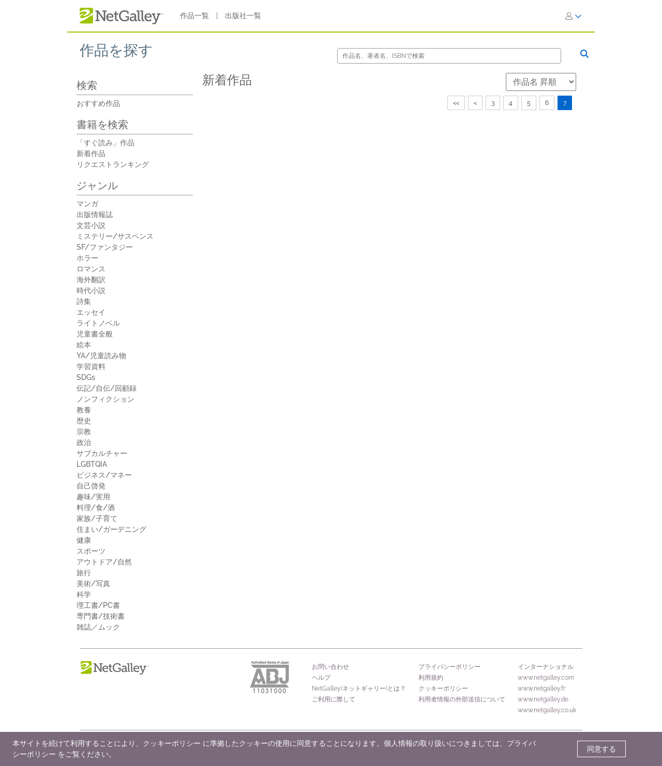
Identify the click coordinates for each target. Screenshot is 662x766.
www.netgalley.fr (541, 688)
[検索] (449, 56)
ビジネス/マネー (104, 475)
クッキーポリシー (443, 688)
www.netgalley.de (543, 699)
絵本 (84, 345)
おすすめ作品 (98, 103)
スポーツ (91, 551)
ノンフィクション (105, 399)
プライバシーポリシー (449, 666)
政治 (84, 442)
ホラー (87, 258)
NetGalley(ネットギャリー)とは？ (359, 688)
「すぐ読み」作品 (105, 143)
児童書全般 (95, 334)
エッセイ (91, 312)
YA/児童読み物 (101, 355)
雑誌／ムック (98, 627)
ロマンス (91, 269)
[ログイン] (574, 16)
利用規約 (430, 677)
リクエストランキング (113, 164)
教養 (84, 410)
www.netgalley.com (546, 677)
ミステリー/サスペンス (115, 236)
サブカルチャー (102, 453)
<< (456, 102)
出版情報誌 (95, 214)
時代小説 (91, 290)
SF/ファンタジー (105, 247)
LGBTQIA (92, 464)
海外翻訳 (91, 279)
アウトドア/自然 (104, 562)
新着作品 (91, 153)
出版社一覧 (243, 15)
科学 (84, 594)
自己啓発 (91, 486)
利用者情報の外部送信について (461, 699)
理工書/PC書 (98, 605)
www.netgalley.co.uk (547, 710)
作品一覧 (194, 15)
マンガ (87, 204)
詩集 (84, 301)
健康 (84, 540)
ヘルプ (321, 677)
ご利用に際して (333, 699)
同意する (601, 749)
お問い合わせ (330, 666)
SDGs (86, 377)
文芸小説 (91, 225)
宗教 (84, 431)
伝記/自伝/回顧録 (107, 388)
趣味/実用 (93, 497)
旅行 (84, 573)
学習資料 (91, 366)
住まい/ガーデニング (111, 529)
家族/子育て (97, 518)
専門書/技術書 (101, 616)
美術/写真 (93, 583)
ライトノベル (98, 323)
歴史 (84, 421)
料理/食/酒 (96, 507)
